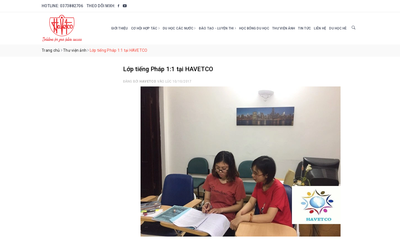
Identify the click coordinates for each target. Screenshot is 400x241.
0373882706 (71, 6)
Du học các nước (179, 28)
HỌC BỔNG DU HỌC (254, 28)
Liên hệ (320, 28)
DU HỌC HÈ (338, 28)
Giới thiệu (119, 28)
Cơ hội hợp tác (145, 28)
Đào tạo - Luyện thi (217, 28)
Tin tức (304, 28)
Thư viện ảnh (283, 28)
